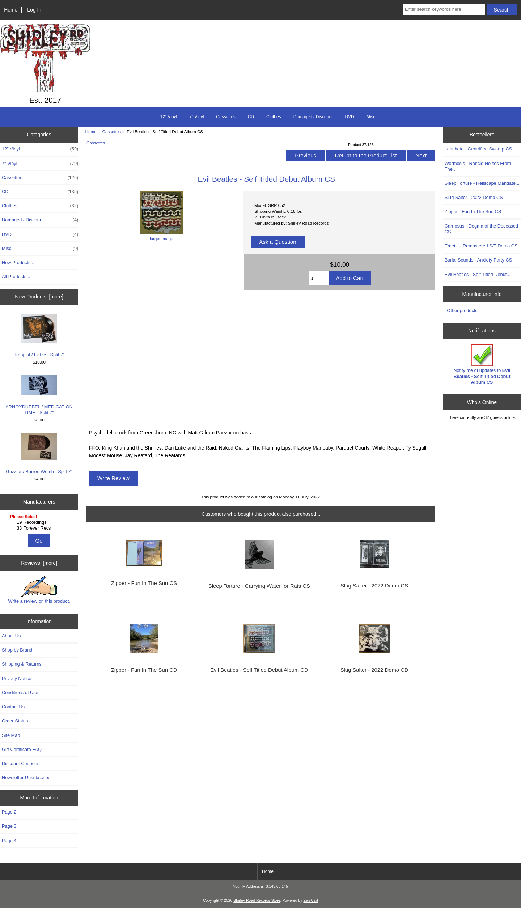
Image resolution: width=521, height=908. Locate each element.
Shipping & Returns (22, 664)
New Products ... (19, 262)
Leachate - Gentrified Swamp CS (478, 149)
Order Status (15, 721)
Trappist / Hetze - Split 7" (39, 335)
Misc (371, 116)
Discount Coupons (20, 763)
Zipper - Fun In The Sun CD (144, 670)
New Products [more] (39, 297)
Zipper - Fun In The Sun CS (144, 583)
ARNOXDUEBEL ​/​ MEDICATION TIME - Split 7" (39, 395)
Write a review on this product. (39, 590)
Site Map (11, 735)
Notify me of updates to (481, 364)
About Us (11, 635)
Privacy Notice (16, 678)
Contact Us (13, 706)
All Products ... (16, 276)
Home (10, 10)
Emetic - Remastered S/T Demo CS (481, 246)
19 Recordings (40, 522)
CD (251, 116)
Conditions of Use (20, 692)
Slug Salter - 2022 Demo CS (374, 586)
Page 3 (9, 826)
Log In (34, 10)
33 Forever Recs (40, 528)
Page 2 (9, 812)
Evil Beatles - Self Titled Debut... (478, 274)
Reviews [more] (39, 563)
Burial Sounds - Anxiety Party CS (478, 260)
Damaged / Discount (313, 116)
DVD (349, 116)
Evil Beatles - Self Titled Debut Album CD (259, 670)
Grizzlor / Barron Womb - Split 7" (39, 453)
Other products (462, 310)
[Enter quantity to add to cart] (319, 278)
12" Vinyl (168, 116)
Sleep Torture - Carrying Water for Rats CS (259, 586)
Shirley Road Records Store (256, 901)
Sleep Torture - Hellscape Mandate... (482, 183)
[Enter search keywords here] (444, 9)
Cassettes (111, 131)
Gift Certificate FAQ (22, 749)
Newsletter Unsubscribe (26, 777)
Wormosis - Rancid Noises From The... (478, 166)
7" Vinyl (196, 116)
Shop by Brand (17, 650)
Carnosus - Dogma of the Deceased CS (481, 228)
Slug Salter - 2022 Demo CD (374, 670)
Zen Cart (310, 901)
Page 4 (9, 840)
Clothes (273, 116)
